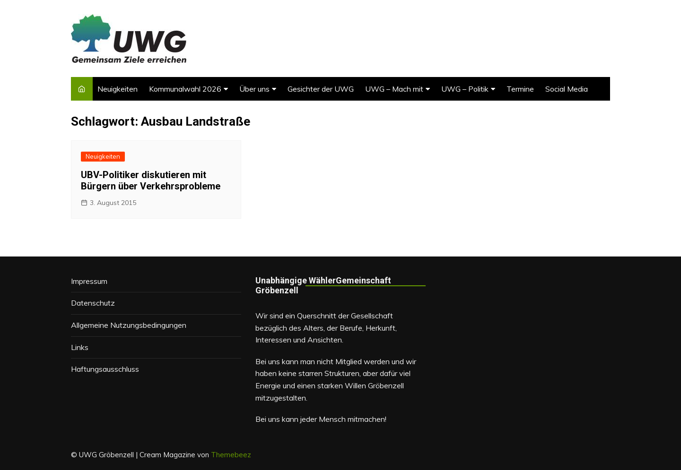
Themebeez (231, 454)
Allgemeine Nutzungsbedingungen (128, 325)
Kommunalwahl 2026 (185, 89)
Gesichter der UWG (321, 89)
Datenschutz (93, 303)
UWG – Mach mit (394, 89)
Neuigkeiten (117, 89)
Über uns (254, 89)
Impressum (89, 281)
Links (79, 347)
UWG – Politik (465, 89)
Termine (520, 89)
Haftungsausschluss (105, 369)
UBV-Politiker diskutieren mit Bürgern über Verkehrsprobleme (150, 180)
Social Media (566, 89)
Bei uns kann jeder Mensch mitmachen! (320, 419)
